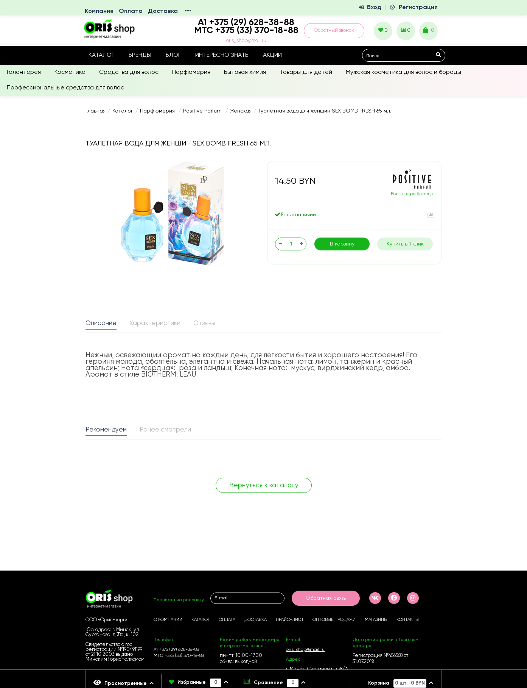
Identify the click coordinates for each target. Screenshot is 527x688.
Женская (241, 111)
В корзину (342, 244)
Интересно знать (222, 55)
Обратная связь (326, 598)
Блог (173, 55)
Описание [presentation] (101, 323)
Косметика (70, 72)
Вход (374, 8)
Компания (99, 11)
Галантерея (24, 72)
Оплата (131, 11)
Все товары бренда (412, 194)
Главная (96, 111)
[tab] (101, 324)
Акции (272, 55)
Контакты (407, 620)
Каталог (101, 55)
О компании (168, 620)
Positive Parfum (203, 111)
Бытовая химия (245, 72)
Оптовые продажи (334, 620)
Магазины (376, 620)
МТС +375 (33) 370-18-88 (246, 30)
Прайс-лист (290, 620)
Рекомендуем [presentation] (106, 430)
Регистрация (418, 8)
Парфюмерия (191, 72)
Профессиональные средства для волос (65, 88)
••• (188, 11)
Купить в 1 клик (405, 244)
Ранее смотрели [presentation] (165, 430)
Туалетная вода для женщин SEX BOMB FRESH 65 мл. (324, 111)
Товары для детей (306, 72)
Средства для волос (129, 72)
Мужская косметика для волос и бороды (403, 72)
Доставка (163, 11)
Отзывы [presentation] (204, 323)
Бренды (140, 55)
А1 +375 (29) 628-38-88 (176, 649)
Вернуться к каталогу (263, 485)
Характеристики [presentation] (154, 323)
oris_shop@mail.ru (246, 40)
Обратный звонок (334, 30)
